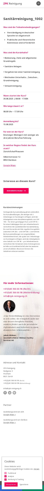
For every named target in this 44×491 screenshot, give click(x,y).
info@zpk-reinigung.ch (15, 296)
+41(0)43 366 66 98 (16, 383)
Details (36, 469)
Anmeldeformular (16, 191)
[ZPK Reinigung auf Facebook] (5, 392)
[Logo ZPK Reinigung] (12, 4)
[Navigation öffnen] (38, 3)
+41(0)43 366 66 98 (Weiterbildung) (21, 292)
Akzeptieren (11, 484)
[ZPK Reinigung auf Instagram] (14, 392)
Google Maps (9, 165)
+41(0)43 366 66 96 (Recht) (16, 288)
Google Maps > (9, 414)
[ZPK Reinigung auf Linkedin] (9, 392)
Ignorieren (24, 484)
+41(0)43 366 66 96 (13, 380)
